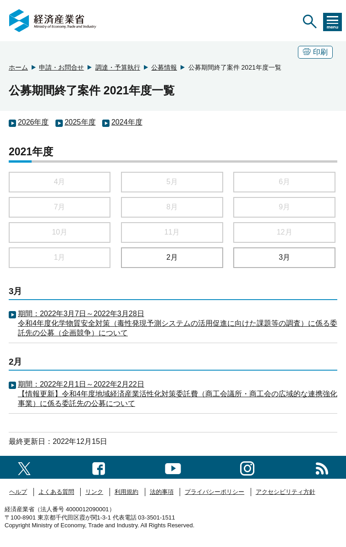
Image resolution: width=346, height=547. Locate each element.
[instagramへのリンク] (247, 467)
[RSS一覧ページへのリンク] (322, 467)
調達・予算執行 (117, 67)
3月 (284, 257)
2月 (172, 257)
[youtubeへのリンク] (173, 467)
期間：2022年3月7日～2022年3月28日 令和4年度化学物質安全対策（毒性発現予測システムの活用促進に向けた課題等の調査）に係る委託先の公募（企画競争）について (177, 323)
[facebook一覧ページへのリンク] (99, 467)
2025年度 (80, 122)
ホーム (18, 67)
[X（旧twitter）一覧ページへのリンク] (24, 467)
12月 (284, 232)
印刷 (315, 52)
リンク (94, 491)
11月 (172, 232)
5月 (172, 182)
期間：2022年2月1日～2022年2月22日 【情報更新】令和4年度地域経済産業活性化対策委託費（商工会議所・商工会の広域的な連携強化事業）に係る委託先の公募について (177, 393)
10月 (59, 232)
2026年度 (33, 122)
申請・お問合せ (61, 67)
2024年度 (127, 122)
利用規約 (126, 491)
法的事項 (162, 491)
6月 (284, 182)
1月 (60, 257)
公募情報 (164, 67)
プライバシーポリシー (214, 491)
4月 (60, 182)
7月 (60, 207)
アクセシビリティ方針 (285, 491)
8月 (172, 207)
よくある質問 (56, 491)
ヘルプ (18, 491)
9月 (284, 207)
